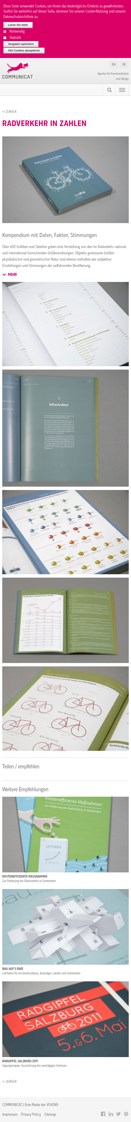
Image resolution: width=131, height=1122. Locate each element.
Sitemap (50, 1114)
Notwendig (17, 31)
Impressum (10, 1114)
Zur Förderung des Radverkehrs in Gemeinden (29, 881)
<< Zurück (9, 111)
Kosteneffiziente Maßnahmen (24, 876)
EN (113, 64)
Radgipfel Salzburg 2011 (20, 1061)
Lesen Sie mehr (18, 25)
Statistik (15, 37)
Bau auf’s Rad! (12, 969)
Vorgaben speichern (21, 44)
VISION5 (52, 1104)
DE (124, 64)
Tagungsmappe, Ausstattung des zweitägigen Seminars (34, 1066)
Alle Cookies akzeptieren (24, 50)
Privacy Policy (31, 1114)
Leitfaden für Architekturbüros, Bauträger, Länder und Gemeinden (41, 973)
